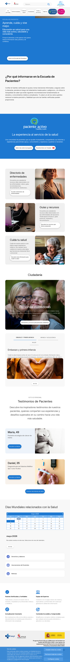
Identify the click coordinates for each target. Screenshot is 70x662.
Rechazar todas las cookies (53, 654)
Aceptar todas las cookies (53, 649)
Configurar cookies (53, 659)
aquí (21, 656)
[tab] (25, 337)
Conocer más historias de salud (35, 491)
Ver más (35, 383)
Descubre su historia (14, 446)
